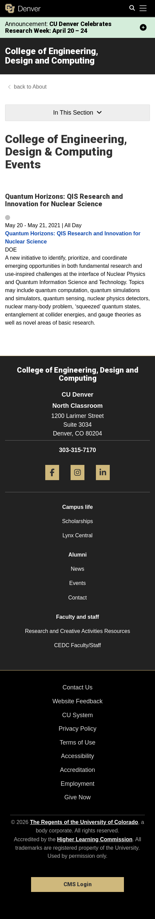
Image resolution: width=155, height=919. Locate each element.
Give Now (77, 797)
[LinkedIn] (103, 483)
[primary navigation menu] (143, 8)
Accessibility (77, 756)
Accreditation (77, 770)
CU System (77, 715)
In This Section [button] (77, 112)
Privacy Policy (77, 728)
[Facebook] (52, 483)
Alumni (77, 555)
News (77, 569)
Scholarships (77, 521)
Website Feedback (77, 701)
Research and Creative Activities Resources (77, 631)
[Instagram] (77, 483)
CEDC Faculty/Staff (77, 645)
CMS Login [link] (77, 884)
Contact (77, 597)
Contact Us (77, 687)
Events (77, 583)
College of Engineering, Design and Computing (51, 56)
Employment (77, 783)
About (39, 87)
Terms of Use (77, 742)
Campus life (77, 507)
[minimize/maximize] (143, 27)
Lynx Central (77, 535)
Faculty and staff (77, 617)
